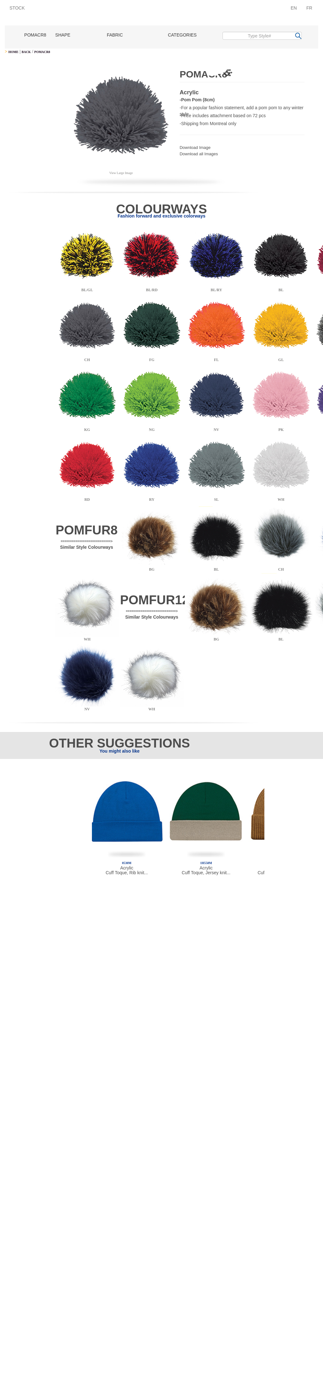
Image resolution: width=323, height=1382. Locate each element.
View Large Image (121, 173)
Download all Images (199, 153)
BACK (26, 52)
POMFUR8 (86, 530)
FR (309, 7)
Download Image (195, 147)
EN (294, 7)
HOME (13, 52)
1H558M (206, 863)
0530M (126, 863)
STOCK (17, 7)
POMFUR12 (154, 600)
